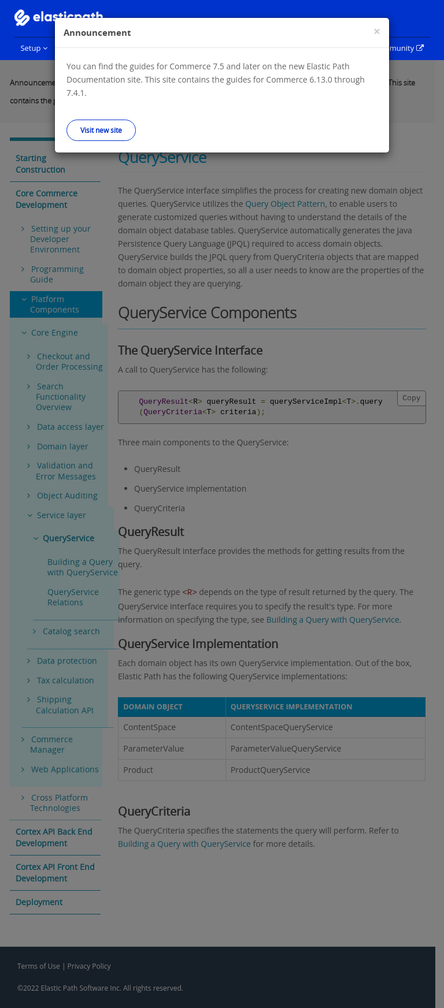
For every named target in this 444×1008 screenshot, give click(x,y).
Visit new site (101, 130)
